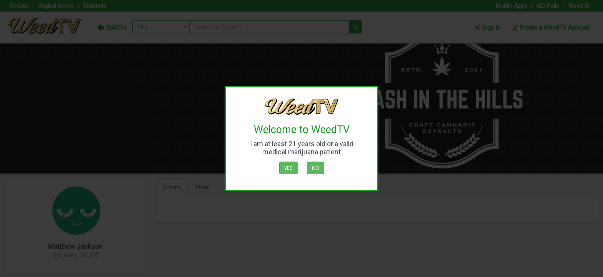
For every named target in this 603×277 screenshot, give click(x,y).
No (315, 167)
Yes (288, 167)
